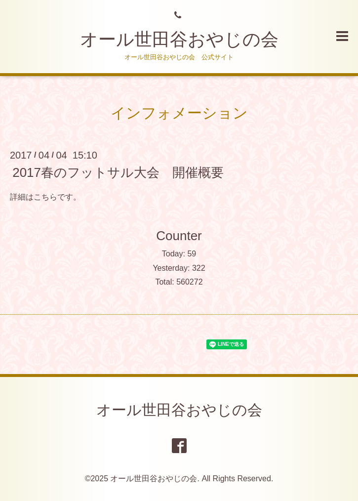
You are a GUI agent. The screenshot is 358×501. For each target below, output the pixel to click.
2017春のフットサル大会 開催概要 (118, 172)
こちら (45, 197)
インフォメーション (179, 113)
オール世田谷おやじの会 (179, 39)
